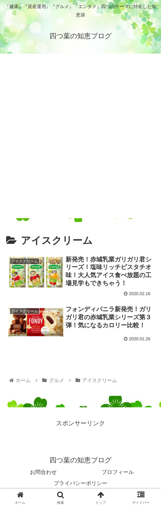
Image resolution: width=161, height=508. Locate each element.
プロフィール (118, 472)
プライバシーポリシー (80, 483)
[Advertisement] (80, 137)
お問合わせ (43, 472)
